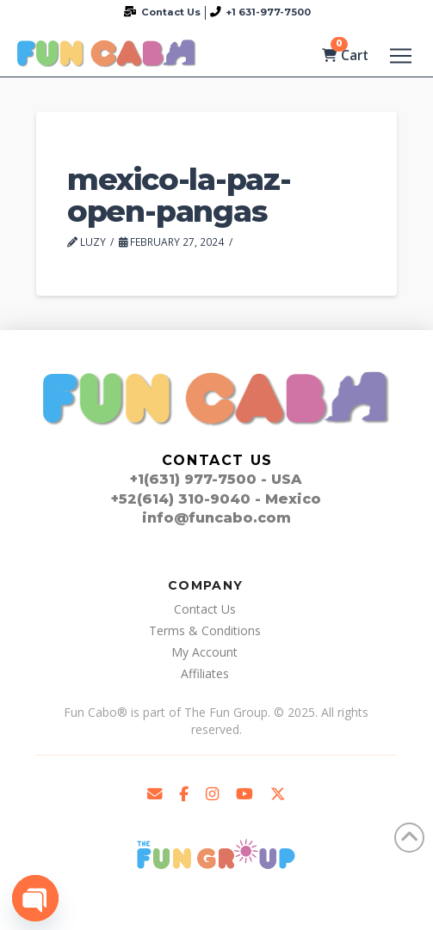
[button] (401, 56)
